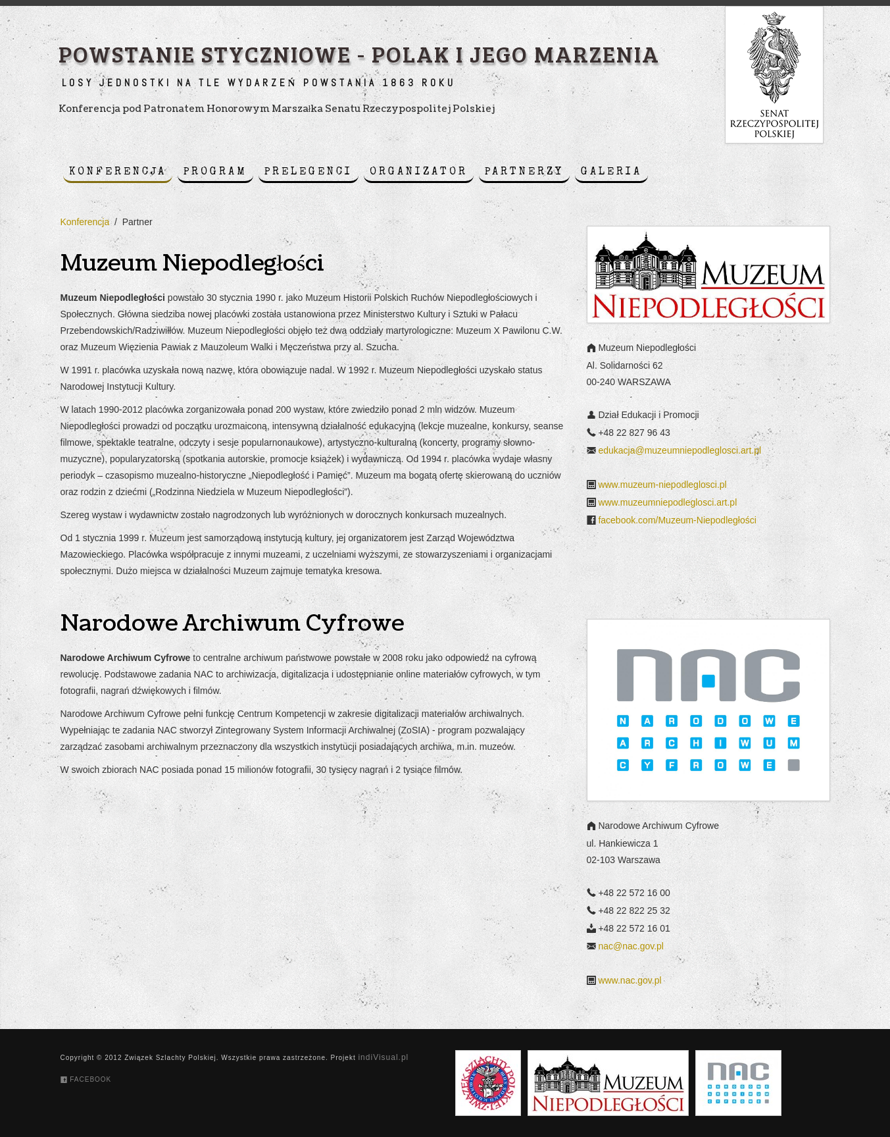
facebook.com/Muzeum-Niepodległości (677, 520)
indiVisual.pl (383, 1057)
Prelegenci (308, 172)
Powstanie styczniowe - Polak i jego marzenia (359, 53)
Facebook (86, 1079)
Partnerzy (524, 172)
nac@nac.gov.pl (631, 946)
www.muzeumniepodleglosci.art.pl (667, 502)
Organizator (419, 172)
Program (215, 172)
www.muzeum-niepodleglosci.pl (662, 484)
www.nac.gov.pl (629, 981)
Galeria (611, 172)
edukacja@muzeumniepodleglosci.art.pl (679, 450)
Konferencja (117, 172)
